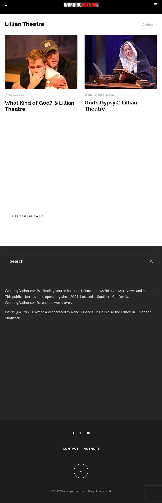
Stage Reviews (14, 95)
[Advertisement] (81, 167)
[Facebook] (73, 433)
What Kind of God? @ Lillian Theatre (39, 106)
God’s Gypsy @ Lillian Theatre (111, 105)
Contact (70, 448)
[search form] (75, 261)
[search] (151, 261)
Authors (91, 448)
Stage (88, 94)
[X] (80, 433)
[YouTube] (88, 433)
